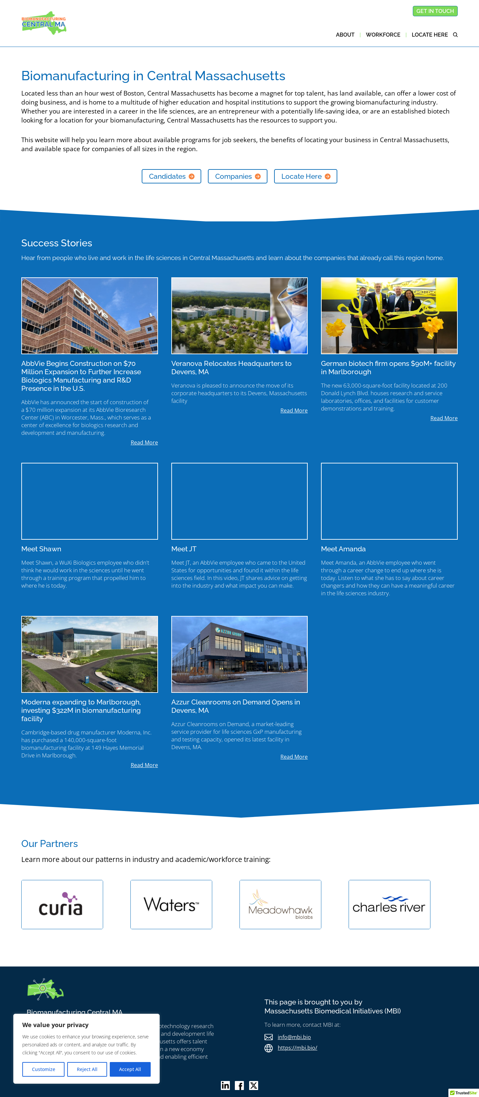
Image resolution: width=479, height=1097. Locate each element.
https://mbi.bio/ (297, 1047)
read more (144, 442)
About (345, 35)
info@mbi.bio (294, 1037)
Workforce (383, 35)
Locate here (430, 35)
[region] (86, 1049)
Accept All (130, 1069)
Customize (43, 1069)
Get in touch (435, 11)
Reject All (87, 1069)
